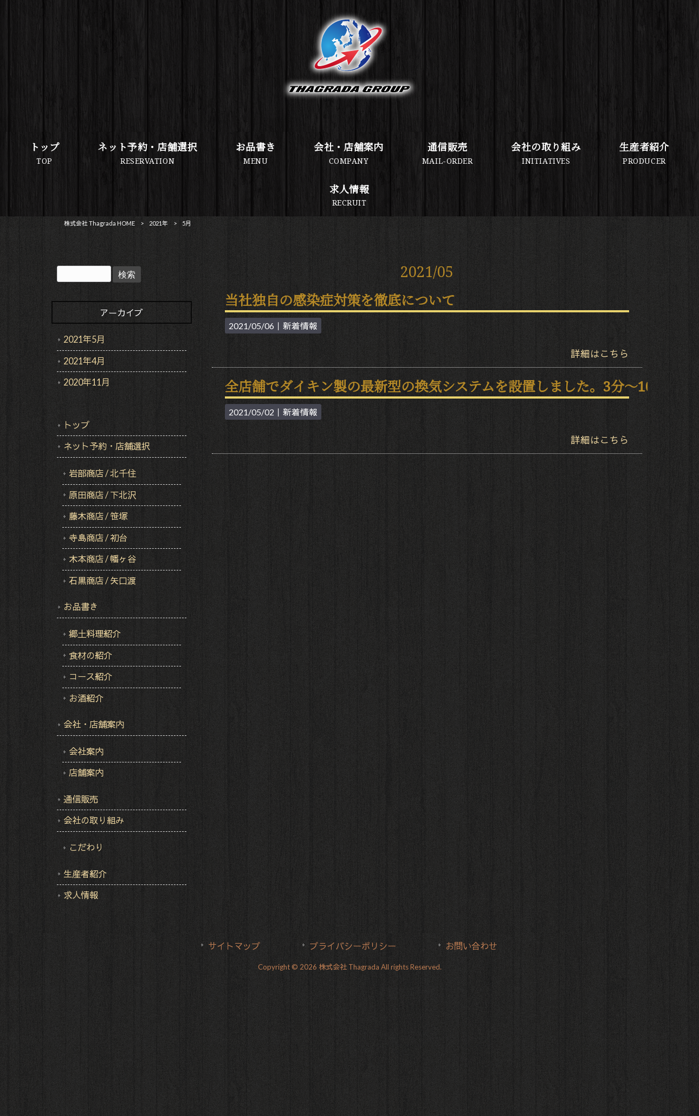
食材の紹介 (90, 655)
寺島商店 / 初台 (98, 538)
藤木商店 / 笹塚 (98, 516)
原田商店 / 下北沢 (102, 495)
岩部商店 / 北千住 (102, 473)
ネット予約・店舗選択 (106, 446)
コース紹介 (90, 676)
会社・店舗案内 (93, 724)
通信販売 (80, 799)
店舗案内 (86, 772)
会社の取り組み (93, 820)
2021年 (158, 223)
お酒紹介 (86, 698)
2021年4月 (84, 361)
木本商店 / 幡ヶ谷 (102, 559)
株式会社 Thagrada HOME (99, 223)
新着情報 (300, 325)
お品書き (80, 606)
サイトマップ (234, 946)
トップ (76, 425)
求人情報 (80, 895)
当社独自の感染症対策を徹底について (340, 301)
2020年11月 (86, 382)
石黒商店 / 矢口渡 (102, 580)
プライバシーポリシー (352, 946)
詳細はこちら (600, 354)
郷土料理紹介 (95, 633)
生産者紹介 (85, 874)
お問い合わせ (471, 946)
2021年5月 (84, 339)
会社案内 (86, 751)
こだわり (86, 847)
